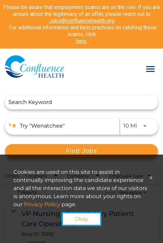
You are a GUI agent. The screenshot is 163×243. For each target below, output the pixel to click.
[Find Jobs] (81, 151)
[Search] (81, 151)
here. (81, 41)
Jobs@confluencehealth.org (81, 21)
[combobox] (78, 102)
